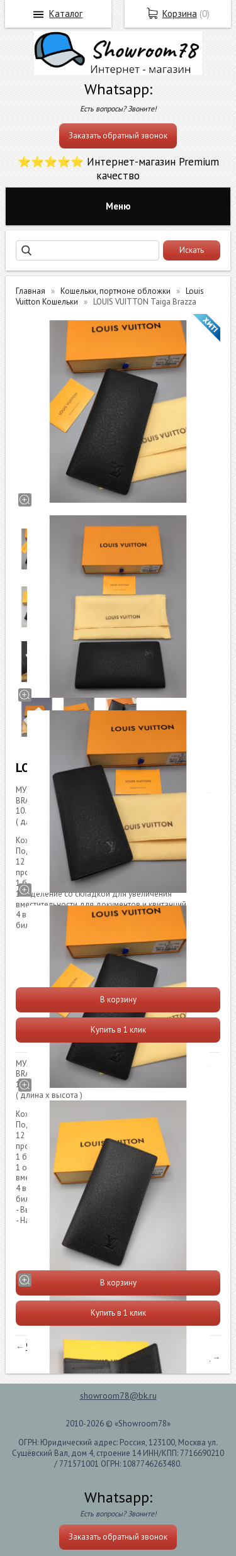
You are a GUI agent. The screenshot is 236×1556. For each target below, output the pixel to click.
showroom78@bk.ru (118, 1395)
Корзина (179, 14)
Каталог (65, 14)
